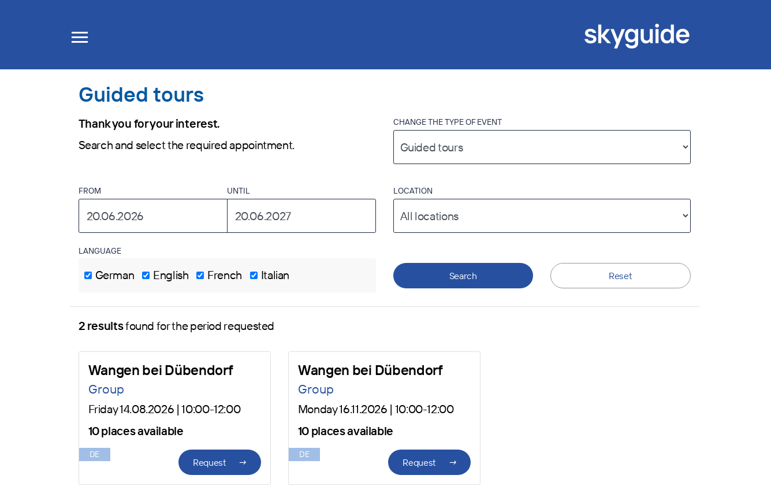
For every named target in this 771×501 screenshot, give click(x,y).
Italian (275, 275)
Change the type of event (447, 122)
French (224, 275)
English (170, 275)
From (90, 190)
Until (238, 190)
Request (220, 462)
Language (100, 251)
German (115, 275)
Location (413, 190)
